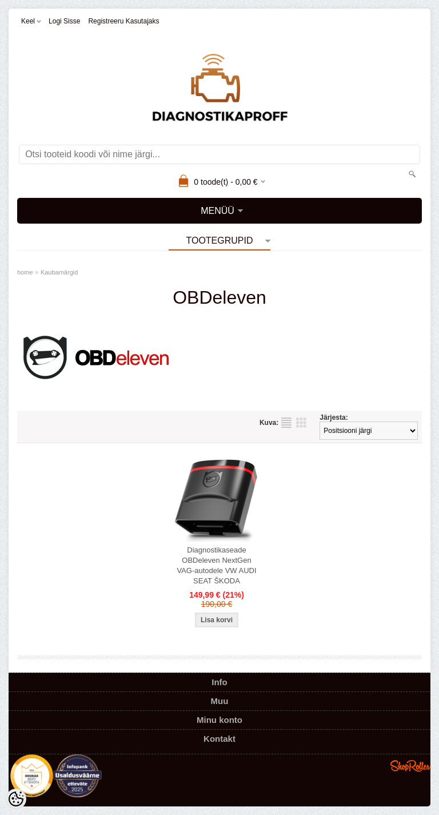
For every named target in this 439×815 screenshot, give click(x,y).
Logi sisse (64, 21)
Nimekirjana (286, 423)
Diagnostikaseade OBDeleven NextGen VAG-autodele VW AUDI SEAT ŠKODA (216, 565)
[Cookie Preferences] (16, 799)
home (25, 272)
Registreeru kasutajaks (123, 21)
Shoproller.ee (410, 766)
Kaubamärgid (59, 272)
